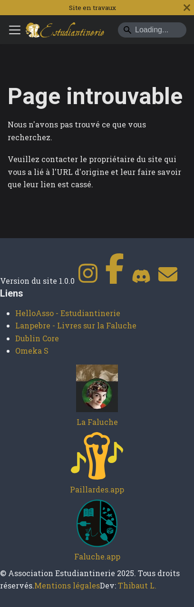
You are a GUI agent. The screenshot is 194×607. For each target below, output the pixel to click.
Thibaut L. (137, 585)
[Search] (152, 30)
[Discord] (141, 280)
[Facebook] (114, 280)
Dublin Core (37, 338)
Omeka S (31, 351)
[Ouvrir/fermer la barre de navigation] (15, 30)
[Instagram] (88, 280)
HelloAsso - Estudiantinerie (67, 313)
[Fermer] (187, 7)
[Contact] (168, 280)
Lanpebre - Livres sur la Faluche (75, 325)
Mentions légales (67, 585)
